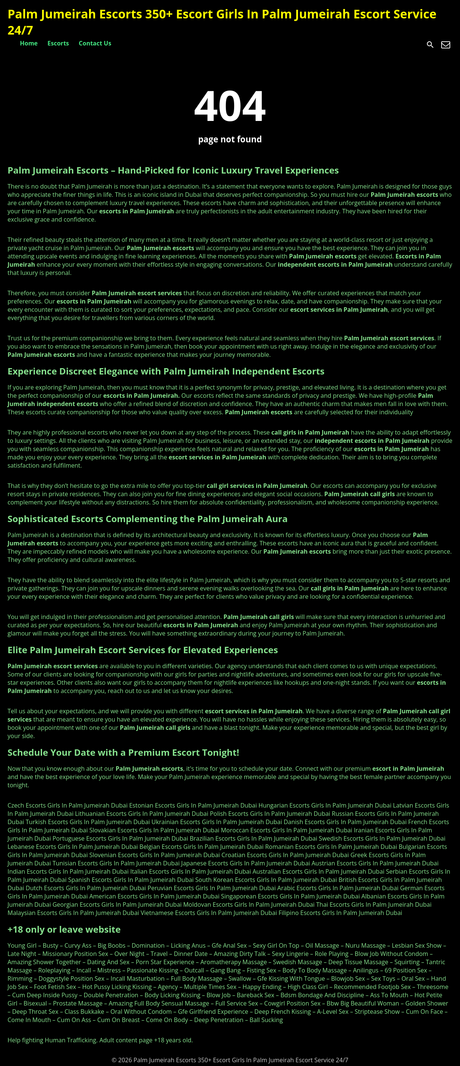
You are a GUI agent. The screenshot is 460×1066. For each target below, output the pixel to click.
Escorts (58, 43)
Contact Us (95, 43)
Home (29, 43)
